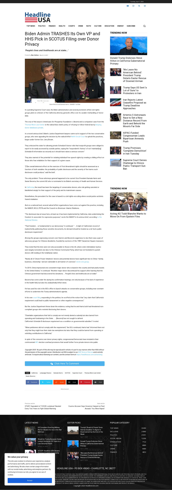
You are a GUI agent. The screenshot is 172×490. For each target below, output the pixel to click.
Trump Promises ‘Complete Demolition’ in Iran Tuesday (134, 151)
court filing (37, 298)
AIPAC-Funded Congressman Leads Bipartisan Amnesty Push (134, 137)
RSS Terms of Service (85, 352)
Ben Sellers (35, 55)
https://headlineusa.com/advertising (89, 354)
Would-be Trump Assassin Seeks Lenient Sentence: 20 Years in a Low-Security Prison (49, 441)
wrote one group (82, 262)
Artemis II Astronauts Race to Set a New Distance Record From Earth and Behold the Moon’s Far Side (135, 121)
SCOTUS (67, 373)
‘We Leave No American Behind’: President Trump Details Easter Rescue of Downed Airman (134, 75)
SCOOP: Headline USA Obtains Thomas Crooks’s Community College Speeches (49, 453)
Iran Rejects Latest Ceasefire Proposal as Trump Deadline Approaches (134, 104)
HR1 (36, 342)
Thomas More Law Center (35, 125)
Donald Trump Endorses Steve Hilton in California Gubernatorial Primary (127, 61)
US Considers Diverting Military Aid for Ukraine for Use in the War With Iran (50, 430)
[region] (30, 469)
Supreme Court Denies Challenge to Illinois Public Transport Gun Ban (135, 164)
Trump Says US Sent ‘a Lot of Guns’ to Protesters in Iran (135, 90)
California (30, 187)
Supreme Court (77, 373)
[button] (144, 26)
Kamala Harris (58, 373)
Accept (29, 480)
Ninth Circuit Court (78, 137)
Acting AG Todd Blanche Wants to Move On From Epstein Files (128, 215)
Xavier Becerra (30, 376)
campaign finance (45, 373)
